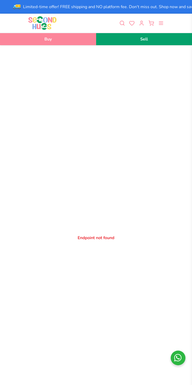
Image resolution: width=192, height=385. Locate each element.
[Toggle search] (122, 23)
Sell (144, 39)
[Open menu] (161, 23)
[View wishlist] (132, 23)
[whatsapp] (178, 358)
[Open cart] (151, 23)
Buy (48, 39)
